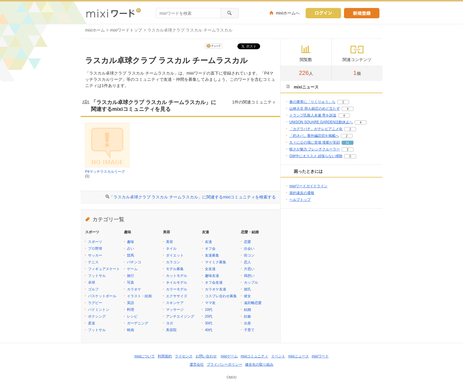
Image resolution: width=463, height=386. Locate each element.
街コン (249, 255)
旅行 (130, 276)
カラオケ (134, 289)
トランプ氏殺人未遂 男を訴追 (312, 115)
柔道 (91, 323)
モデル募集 (175, 269)
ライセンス (184, 356)
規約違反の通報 (301, 193)
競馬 (130, 255)
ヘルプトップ (300, 200)
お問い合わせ (206, 356)
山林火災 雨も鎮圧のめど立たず (314, 108)
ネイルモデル (176, 282)
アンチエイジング (180, 316)
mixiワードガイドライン (308, 186)
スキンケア (175, 303)
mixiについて (144, 356)
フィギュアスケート (104, 269)
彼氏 (247, 289)
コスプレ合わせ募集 (221, 296)
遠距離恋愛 (253, 303)
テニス (93, 262)
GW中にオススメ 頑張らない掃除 (316, 156)
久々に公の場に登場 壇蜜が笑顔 (314, 142)
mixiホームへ (288, 13)
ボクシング (97, 316)
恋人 (247, 262)
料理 (130, 310)
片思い (249, 269)
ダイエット (175, 255)
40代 (208, 330)
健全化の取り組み (259, 364)
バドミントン (98, 310)
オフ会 (210, 249)
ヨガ (169, 323)
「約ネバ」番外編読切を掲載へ (314, 136)
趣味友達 (212, 276)
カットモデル (176, 276)
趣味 (130, 242)
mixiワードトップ (126, 30)
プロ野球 (95, 249)
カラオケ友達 (215, 289)
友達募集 (212, 255)
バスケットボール (102, 296)
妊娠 (247, 316)
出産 (247, 323)
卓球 (91, 282)
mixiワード (320, 356)
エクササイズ (176, 296)
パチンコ (134, 262)
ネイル (171, 249)
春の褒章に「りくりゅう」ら (312, 102)
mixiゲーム (229, 356)
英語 (130, 303)
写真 (130, 282)
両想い (249, 276)
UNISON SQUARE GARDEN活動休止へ (321, 122)
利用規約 (165, 356)
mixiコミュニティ (254, 356)
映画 (130, 330)
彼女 (247, 296)
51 (347, 142)
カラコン (173, 262)
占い (130, 249)
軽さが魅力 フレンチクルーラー (314, 149)
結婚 (247, 310)
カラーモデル (176, 289)
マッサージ (175, 310)
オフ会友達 (214, 282)
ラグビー (95, 303)
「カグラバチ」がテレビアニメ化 (316, 129)
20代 (208, 316)
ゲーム (132, 269)
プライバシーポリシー (224, 364)
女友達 (210, 269)
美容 (169, 242)
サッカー (95, 255)
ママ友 (210, 303)
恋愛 (247, 242)
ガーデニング (137, 323)
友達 (208, 242)
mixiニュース (298, 356)
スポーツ (95, 242)
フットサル (97, 276)
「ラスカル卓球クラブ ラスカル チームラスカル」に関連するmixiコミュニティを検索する (192, 197)
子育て (249, 330)
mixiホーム (95, 30)
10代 (208, 310)
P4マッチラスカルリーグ (105, 172)
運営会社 (197, 364)
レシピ (132, 316)
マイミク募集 (215, 262)
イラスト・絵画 (139, 296)
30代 (208, 323)
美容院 (171, 330)
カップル (251, 282)
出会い (249, 249)
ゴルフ (93, 289)
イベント (278, 356)
